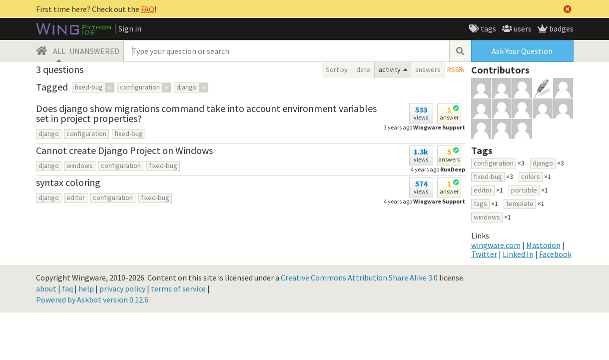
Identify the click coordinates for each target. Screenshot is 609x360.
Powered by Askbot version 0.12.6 (92, 299)
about (46, 289)
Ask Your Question (522, 51)
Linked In (518, 254)
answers (428, 69)
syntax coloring (68, 182)
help (86, 289)
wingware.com (496, 245)
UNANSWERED (94, 51)
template (520, 203)
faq (67, 289)
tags (487, 29)
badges (561, 29)
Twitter (484, 254)
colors (530, 176)
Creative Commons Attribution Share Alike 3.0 (359, 277)
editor (75, 197)
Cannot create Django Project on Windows (124, 150)
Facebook (555, 254)
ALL (59, 51)
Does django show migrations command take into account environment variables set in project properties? (206, 113)
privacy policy (122, 289)
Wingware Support (439, 127)
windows (79, 165)
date (363, 69)
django (48, 133)
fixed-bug (128, 133)
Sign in (129, 29)
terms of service (178, 289)
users (522, 29)
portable (524, 190)
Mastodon (543, 245)
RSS (453, 69)
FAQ (147, 9)
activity (390, 69)
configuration (86, 133)
